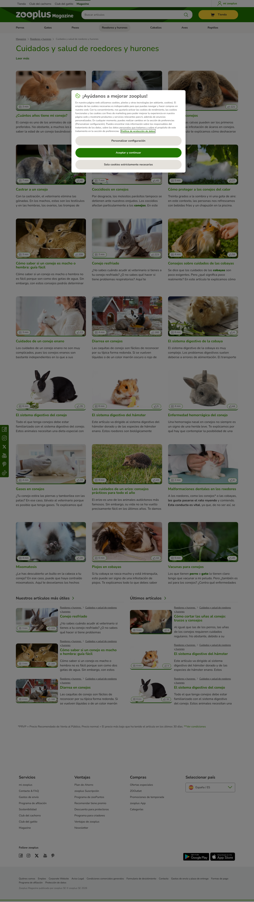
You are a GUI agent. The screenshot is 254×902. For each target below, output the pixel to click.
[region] (128, 131)
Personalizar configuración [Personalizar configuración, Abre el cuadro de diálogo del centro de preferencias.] (128, 141)
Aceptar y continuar (128, 153)
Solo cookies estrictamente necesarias (128, 164)
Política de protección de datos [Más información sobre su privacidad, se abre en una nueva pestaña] (138, 131)
